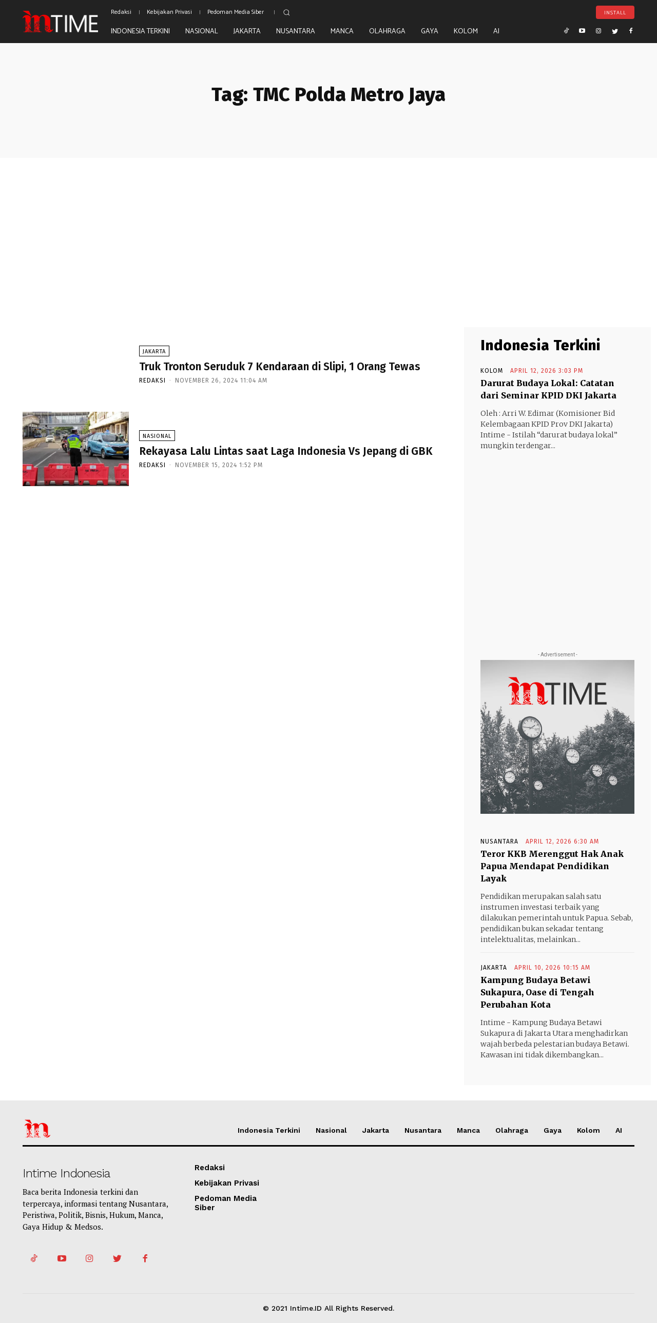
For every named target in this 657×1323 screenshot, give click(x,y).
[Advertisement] (328, 235)
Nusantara (499, 841)
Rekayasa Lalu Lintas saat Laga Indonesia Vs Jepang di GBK (286, 451)
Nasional (157, 436)
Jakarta (154, 351)
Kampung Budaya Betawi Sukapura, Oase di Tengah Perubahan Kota (537, 992)
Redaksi (152, 380)
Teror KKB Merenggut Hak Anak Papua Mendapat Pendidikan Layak (552, 866)
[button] (286, 12)
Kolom (491, 371)
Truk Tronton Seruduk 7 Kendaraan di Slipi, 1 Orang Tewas (279, 366)
